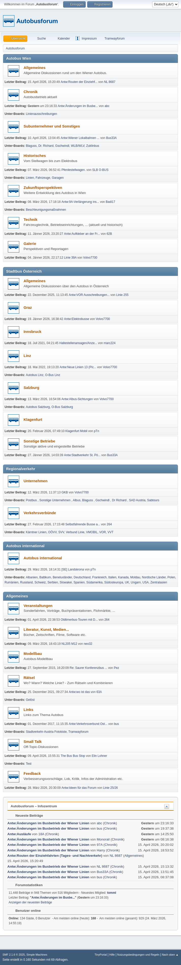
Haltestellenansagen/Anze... (78, 343)
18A (41, 834)
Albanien (32, 577)
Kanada (123, 577)
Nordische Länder (154, 577)
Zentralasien (158, 582)
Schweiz (40, 582)
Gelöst (30, 700)
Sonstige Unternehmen (55, 500)
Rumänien (12, 582)
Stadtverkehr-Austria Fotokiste (46, 732)
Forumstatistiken (26, 885)
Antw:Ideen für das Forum (79, 788)
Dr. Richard (45, 146)
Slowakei (66, 582)
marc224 (110, 343)
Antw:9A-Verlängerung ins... (80, 202)
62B (109, 234)
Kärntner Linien (36, 532)
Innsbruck (32, 332)
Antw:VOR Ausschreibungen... (89, 295)
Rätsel (29, 678)
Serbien (52, 582)
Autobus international (43, 558)
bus (116, 724)
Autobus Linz (34, 375)
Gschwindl (62, 146)
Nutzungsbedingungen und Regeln (138, 954)
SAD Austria (137, 500)
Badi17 (110, 202)
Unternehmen (35, 481)
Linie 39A (70, 257)
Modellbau (33, 654)
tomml (111, 893)
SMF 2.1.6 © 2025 (14, 954)
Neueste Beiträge (26, 815)
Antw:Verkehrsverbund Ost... (88, 724)
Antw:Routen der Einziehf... (79, 82)
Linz (27, 356)
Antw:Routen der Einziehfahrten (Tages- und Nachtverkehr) (54, 855)
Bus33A (111, 138)
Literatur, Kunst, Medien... (46, 630)
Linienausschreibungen (41, 114)
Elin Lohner (99, 756)
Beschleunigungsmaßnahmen (46, 209)
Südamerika (94, 582)
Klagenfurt (33, 420)
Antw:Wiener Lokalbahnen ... (80, 138)
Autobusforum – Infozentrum (34, 806)
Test (28, 763)
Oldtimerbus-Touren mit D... (79, 619)
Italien (112, 577)
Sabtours (153, 500)
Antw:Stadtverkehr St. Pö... (82, 455)
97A (99, 845)
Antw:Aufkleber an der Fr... (82, 234)
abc (106, 106)
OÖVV (52, 532)
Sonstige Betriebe (39, 441)
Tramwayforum (78, 732)
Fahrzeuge (43, 178)
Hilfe (112, 954)
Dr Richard (120, 500)
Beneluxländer (62, 577)
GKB (65, 492)
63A (99, 692)
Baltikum (45, 577)
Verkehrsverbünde (40, 513)
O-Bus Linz (52, 375)
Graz (28, 308)
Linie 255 (122, 295)
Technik (30, 220)
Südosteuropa (113, 582)
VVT (110, 532)
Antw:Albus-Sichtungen (77, 399)
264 (109, 524)
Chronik (31, 92)
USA (145, 582)
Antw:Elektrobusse (77, 319)
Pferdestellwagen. (74, 170)
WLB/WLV (77, 146)
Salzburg (31, 388)
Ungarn (136, 582)
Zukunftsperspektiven (43, 188)
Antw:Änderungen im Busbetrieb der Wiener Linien (48, 823)
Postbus (32, 500)
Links (28, 710)
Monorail (103, 839)
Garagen (58, 178)
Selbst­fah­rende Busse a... (82, 524)
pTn (96, 431)
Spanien (79, 582)
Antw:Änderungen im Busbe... (78, 106)
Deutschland (82, 577)
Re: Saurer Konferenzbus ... (88, 668)
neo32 (88, 644)
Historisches (35, 156)
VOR (102, 532)
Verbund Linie (75, 532)
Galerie (30, 244)
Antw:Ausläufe (19, 834)
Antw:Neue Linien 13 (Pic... (78, 367)
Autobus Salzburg (38, 407)
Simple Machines (36, 954)
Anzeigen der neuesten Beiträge (30, 902)
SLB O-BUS (100, 170)
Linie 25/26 (110, 788)
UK (127, 582)
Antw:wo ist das (79, 692)
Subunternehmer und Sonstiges (52, 126)
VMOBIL (92, 532)
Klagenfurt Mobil (76, 431)
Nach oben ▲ (170, 954)
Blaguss (31, 146)
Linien (30, 178)
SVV (61, 532)
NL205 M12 (69, 644)
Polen (171, 577)
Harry (101, 850)
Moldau (135, 577)
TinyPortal (101, 954)
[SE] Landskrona (73, 569)
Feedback (32, 774)
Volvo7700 (90, 257)
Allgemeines (34, 68)
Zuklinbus (92, 146)
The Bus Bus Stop (73, 756)
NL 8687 (109, 82)
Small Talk (33, 742)
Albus (76, 500)
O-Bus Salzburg (62, 407)
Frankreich (99, 577)
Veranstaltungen (38, 606)
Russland (26, 582)
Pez (116, 668)
